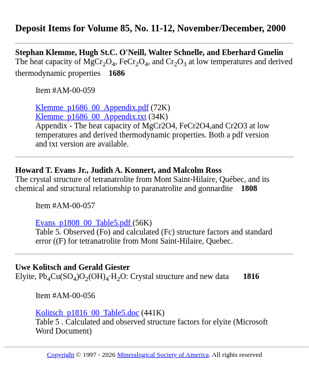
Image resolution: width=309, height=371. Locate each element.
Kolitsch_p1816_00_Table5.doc (87, 312)
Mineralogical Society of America (163, 354)
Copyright (60, 354)
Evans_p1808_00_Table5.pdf (84, 222)
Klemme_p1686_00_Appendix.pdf (92, 107)
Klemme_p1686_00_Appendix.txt (90, 116)
